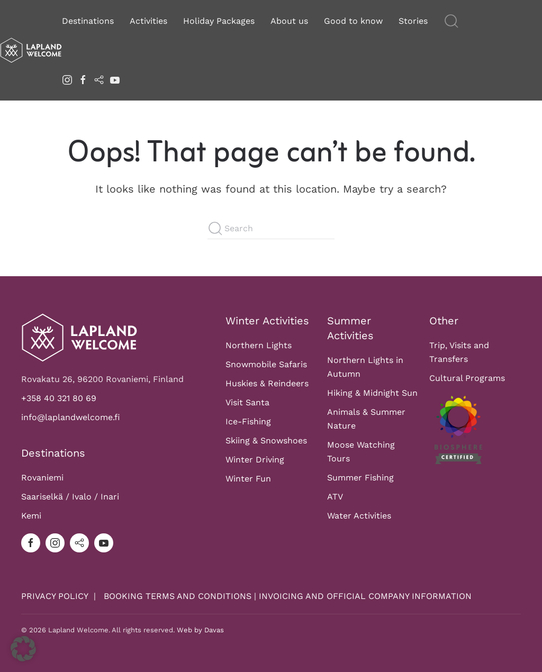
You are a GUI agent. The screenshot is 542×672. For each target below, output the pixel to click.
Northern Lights (258, 345)
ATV (335, 497)
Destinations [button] (88, 21)
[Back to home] (31, 50)
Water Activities (359, 516)
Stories (413, 21)
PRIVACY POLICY (56, 596)
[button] (451, 21)
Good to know (353, 21)
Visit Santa (247, 402)
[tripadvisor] (99, 79)
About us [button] (289, 21)
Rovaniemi (42, 478)
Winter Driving (254, 460)
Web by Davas (200, 630)
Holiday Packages (219, 21)
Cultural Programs (467, 378)
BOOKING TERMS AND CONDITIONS (177, 596)
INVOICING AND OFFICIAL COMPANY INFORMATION (365, 596)
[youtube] (115, 79)
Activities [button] (148, 21)
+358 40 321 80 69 (58, 398)
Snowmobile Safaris (266, 364)
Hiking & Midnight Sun (372, 393)
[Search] (271, 228)
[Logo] (79, 337)
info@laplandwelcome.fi (70, 417)
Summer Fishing (360, 478)
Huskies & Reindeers (267, 383)
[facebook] (83, 79)
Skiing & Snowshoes (266, 440)
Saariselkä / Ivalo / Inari (70, 497)
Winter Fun (248, 479)
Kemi (31, 516)
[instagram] (67, 79)
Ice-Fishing (248, 421)
